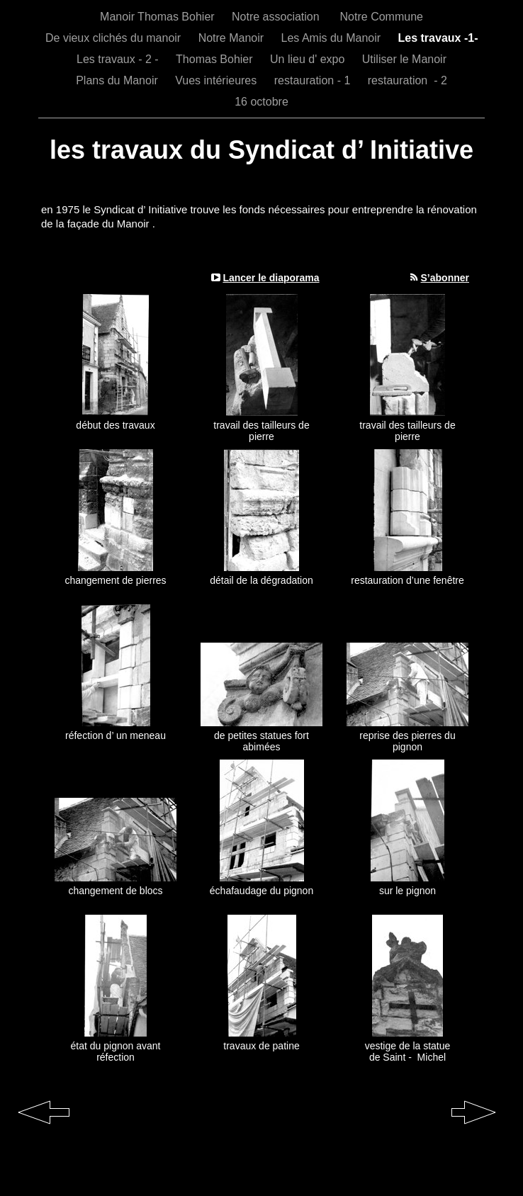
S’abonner (445, 277)
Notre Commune (381, 17)
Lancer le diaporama (271, 277)
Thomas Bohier (216, 59)
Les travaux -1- (438, 38)
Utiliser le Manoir (404, 59)
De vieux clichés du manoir (114, 38)
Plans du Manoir (118, 80)
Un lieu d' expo (309, 59)
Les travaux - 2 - (119, 59)
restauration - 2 (407, 80)
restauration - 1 (314, 80)
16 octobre (261, 102)
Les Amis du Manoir (332, 38)
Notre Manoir (232, 38)
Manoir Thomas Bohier (159, 17)
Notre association (279, 17)
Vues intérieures (217, 80)
